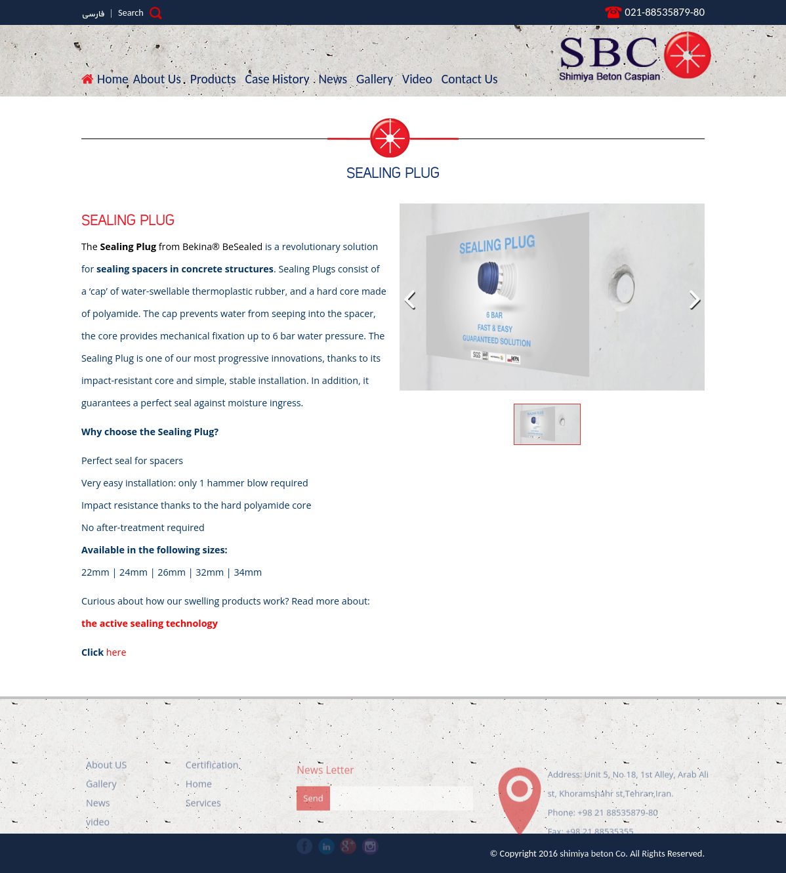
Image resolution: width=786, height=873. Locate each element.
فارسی (92, 14)
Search (140, 13)
